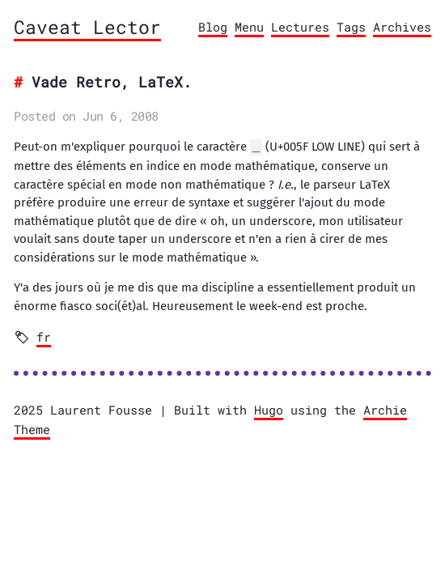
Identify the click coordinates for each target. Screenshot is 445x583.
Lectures (300, 27)
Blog (212, 27)
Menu (249, 27)
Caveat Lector (87, 27)
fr (43, 336)
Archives (402, 27)
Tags (351, 27)
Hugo (268, 409)
